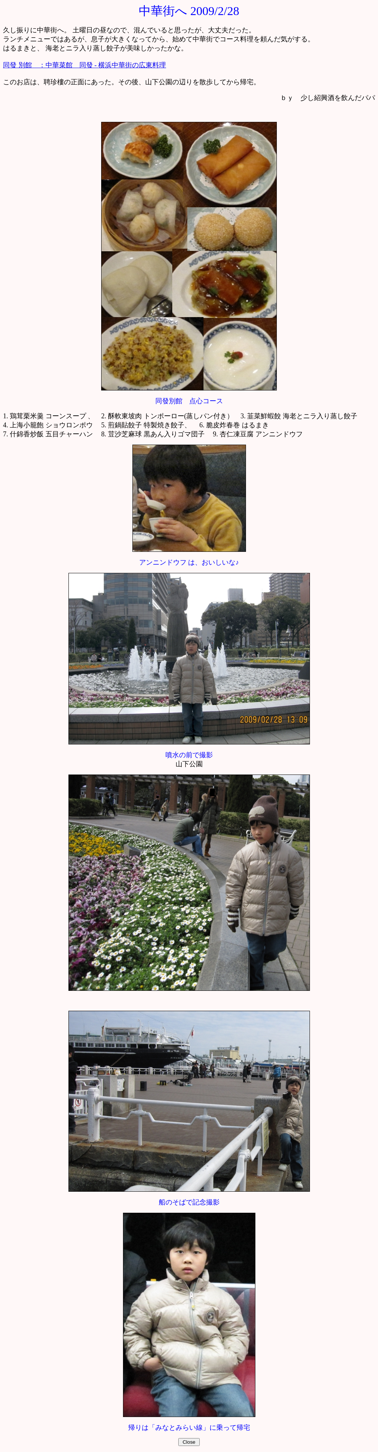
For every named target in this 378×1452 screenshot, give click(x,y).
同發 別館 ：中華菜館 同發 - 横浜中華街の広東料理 (84, 65)
